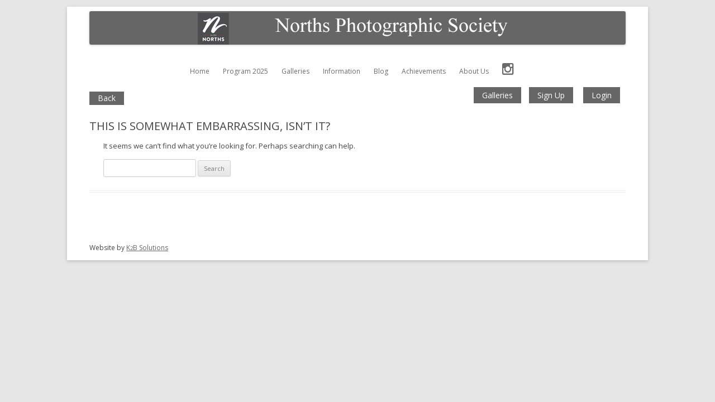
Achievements (424, 71)
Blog (381, 71)
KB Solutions (147, 247)
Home (199, 71)
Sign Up (551, 95)
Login (602, 95)
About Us (474, 71)
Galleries (295, 71)
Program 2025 (245, 71)
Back (107, 98)
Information (341, 71)
